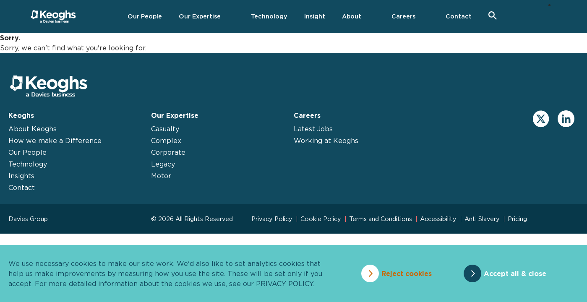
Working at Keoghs (326, 140)
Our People (27, 152)
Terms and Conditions (380, 219)
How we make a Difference (55, 140)
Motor (161, 176)
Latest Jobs (313, 129)
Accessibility (438, 219)
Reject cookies (406, 273)
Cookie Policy (320, 219)
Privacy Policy (271, 219)
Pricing (517, 219)
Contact (21, 187)
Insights (21, 176)
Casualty (165, 129)
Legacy (163, 164)
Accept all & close (515, 273)
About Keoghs (32, 129)
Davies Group (28, 219)
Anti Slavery (482, 219)
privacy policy (284, 283)
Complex (166, 140)
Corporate (168, 152)
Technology (27, 164)
